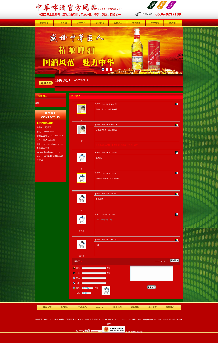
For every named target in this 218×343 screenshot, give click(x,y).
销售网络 (136, 23)
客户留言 (155, 23)
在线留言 (152, 307)
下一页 (162, 261)
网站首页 (44, 23)
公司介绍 (63, 23)
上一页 (157, 261)
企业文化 (99, 23)
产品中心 (81, 23)
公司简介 (65, 307)
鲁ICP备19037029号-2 (134, 332)
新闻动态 (118, 23)
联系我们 (173, 23)
